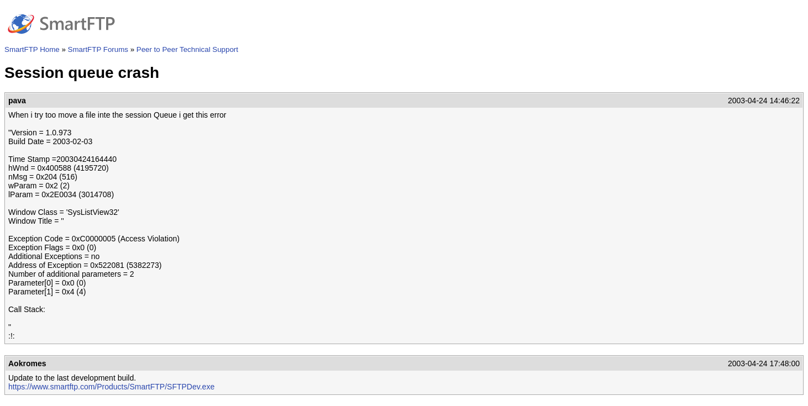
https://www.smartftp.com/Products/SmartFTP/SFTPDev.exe (111, 386)
